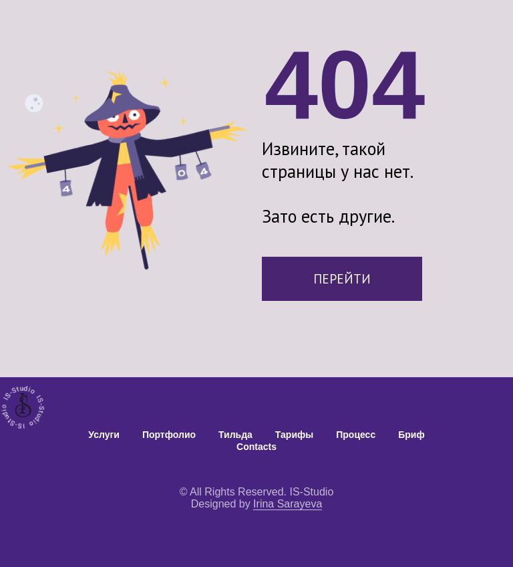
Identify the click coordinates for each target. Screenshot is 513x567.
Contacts (256, 446)
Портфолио (169, 434)
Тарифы (294, 434)
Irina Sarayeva (287, 503)
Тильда (235, 434)
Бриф (411, 434)
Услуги (104, 434)
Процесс (355, 434)
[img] (24, 405)
